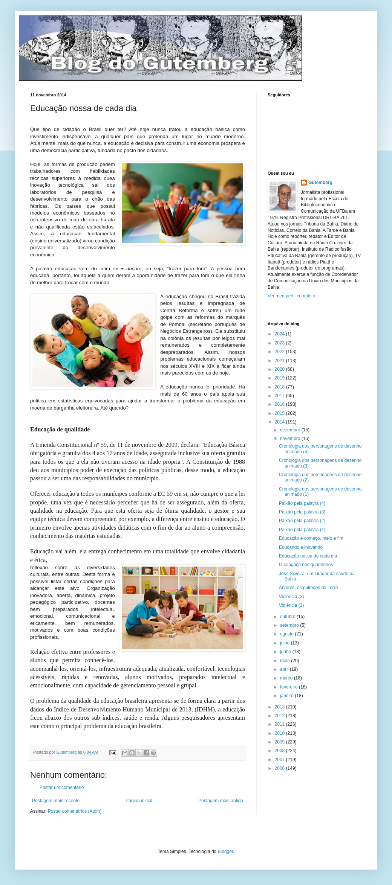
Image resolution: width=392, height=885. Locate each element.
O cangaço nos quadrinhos (306, 564)
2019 (280, 378)
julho (285, 643)
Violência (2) (291, 605)
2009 (280, 742)
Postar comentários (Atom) (75, 811)
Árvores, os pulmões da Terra (308, 587)
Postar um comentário (62, 787)
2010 (280, 733)
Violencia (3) (291, 596)
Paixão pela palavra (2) (302, 520)
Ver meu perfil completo (291, 296)
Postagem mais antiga (220, 800)
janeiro (287, 695)
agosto (287, 634)
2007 (280, 759)
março (287, 678)
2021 (280, 360)
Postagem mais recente (56, 800)
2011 (280, 724)
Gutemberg (320, 182)
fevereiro (289, 687)
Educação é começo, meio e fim (311, 538)
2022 (280, 351)
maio (285, 660)
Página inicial (139, 800)
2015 (280, 413)
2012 (280, 715)
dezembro (291, 430)
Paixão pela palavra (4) (302, 503)
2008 (280, 750)
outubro (288, 616)
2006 (280, 768)
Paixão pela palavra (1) (302, 529)
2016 (280, 404)
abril (285, 669)
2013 (280, 707)
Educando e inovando (301, 547)
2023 (280, 343)
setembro (290, 625)
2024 (280, 334)
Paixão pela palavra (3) (302, 512)
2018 (280, 387)
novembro (291, 438)
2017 (280, 395)
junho (286, 651)
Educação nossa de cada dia (308, 556)
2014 (280, 422)
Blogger (225, 851)
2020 (280, 369)
